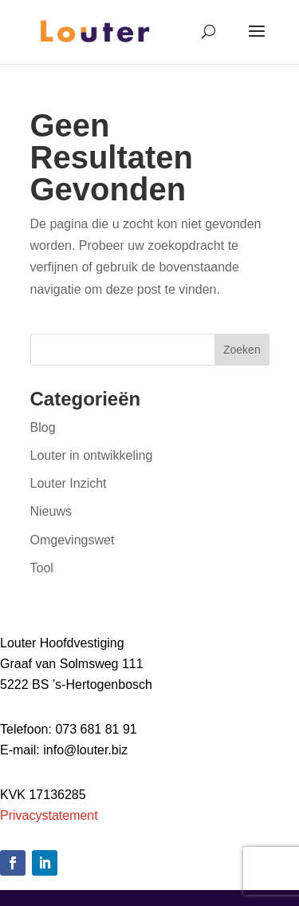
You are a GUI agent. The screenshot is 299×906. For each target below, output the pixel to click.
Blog (43, 427)
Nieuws (51, 511)
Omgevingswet (72, 540)
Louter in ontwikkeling (91, 455)
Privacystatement (49, 815)
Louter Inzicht (68, 483)
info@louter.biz (85, 750)
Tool (41, 568)
